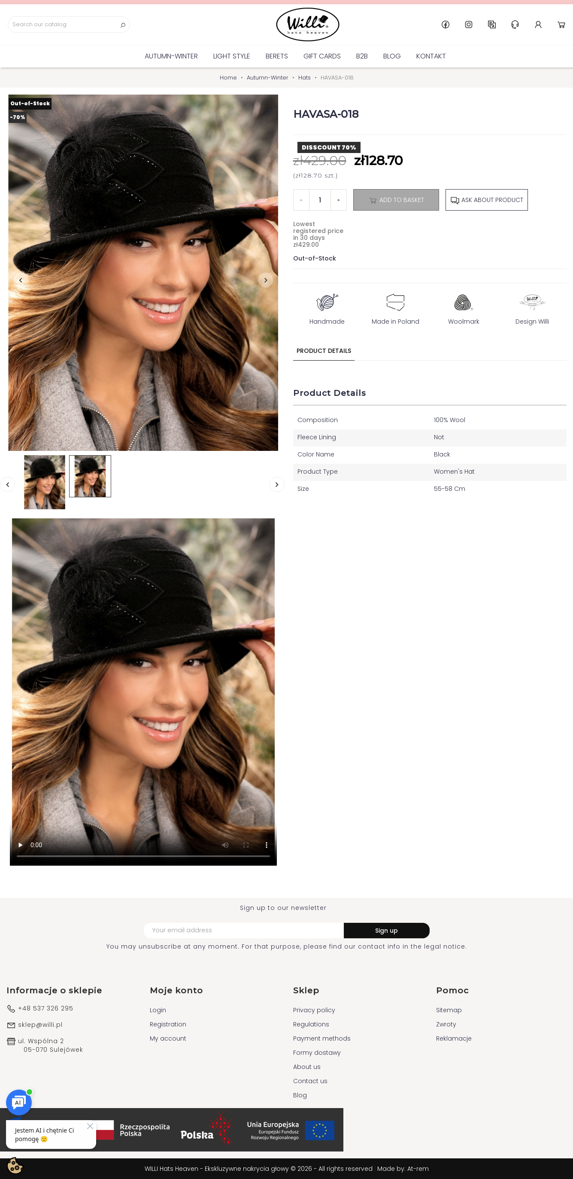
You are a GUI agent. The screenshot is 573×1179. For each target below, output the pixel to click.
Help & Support (515, 24)
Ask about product (486, 200)
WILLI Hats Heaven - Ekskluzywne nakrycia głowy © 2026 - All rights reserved (259, 1168)
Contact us (310, 1081)
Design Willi (532, 307)
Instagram (469, 24)
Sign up (386, 930)
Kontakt (431, 56)
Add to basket (396, 200)
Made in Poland (395, 307)
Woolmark (463, 307)
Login (158, 1010)
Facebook (445, 24)
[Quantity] (319, 200)
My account (168, 1038)
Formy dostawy (317, 1052)
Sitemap (449, 1010)
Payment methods (322, 1038)
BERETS (277, 56)
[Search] (69, 24)
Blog (392, 56)
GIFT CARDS (322, 56)
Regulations (311, 1024)
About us (307, 1067)
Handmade (327, 307)
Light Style (231, 56)
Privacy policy (314, 1010)
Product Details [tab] (324, 350)
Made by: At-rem (403, 1168)
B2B (362, 56)
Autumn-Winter (171, 56)
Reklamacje (454, 1038)
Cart (561, 24)
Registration (168, 1024)
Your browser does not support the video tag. (143, 692)
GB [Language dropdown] (492, 24)
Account (538, 24)
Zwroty (446, 1024)
